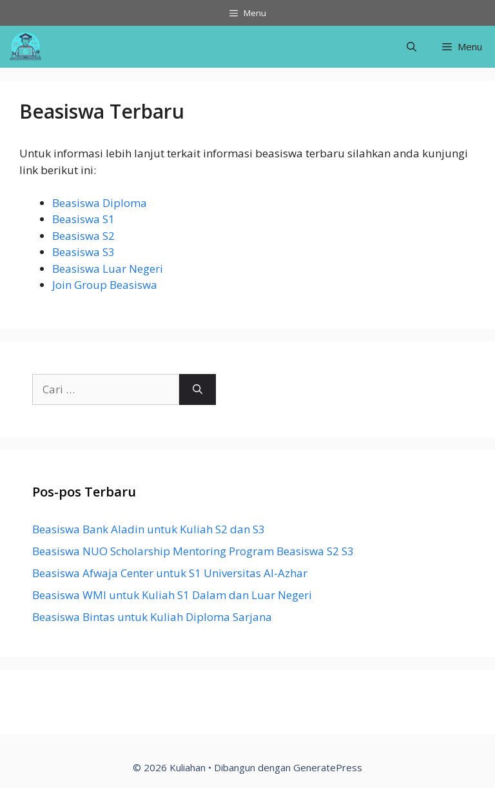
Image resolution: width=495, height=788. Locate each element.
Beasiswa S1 (83, 219)
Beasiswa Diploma (99, 202)
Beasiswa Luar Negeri (107, 268)
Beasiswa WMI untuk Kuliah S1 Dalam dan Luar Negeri (172, 594)
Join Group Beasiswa (104, 284)
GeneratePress (327, 767)
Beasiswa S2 (83, 235)
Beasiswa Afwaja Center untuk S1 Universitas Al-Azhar (169, 573)
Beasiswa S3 (83, 251)
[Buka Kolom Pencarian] (411, 47)
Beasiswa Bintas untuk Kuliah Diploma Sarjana (152, 616)
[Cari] (197, 389)
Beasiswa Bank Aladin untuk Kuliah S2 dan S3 (148, 529)
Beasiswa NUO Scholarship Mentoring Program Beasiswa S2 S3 (193, 551)
